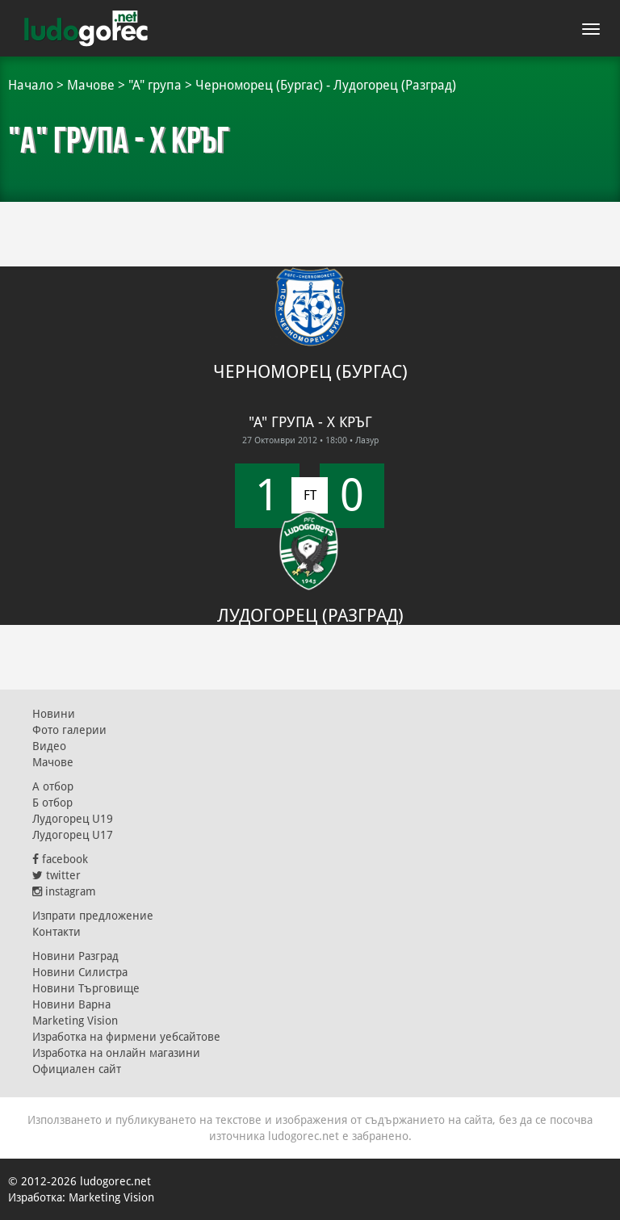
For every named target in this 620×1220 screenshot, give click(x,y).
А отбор (52, 786)
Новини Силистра (80, 972)
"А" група (155, 85)
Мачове (91, 85)
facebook (60, 859)
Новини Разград (75, 956)
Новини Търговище (86, 988)
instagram (64, 891)
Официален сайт (76, 1069)
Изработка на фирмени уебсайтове (126, 1036)
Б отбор (52, 802)
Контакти (56, 931)
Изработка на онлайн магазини (116, 1052)
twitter (56, 875)
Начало (30, 85)
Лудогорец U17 (72, 834)
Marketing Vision (75, 1020)
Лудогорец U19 (72, 818)
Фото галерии (69, 729)
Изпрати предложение (92, 915)
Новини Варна (71, 1004)
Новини (53, 713)
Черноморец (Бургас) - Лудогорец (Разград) (325, 85)
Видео (49, 746)
